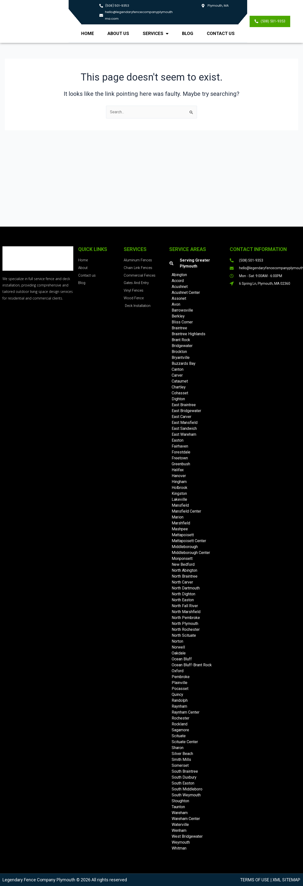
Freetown (180, 458)
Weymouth (181, 842)
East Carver (181, 416)
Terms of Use (254, 879)
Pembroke (181, 676)
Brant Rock (181, 339)
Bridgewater (182, 345)
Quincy (177, 694)
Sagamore (180, 730)
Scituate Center (185, 741)
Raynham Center (185, 712)
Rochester (180, 718)
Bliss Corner (182, 322)
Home (87, 33)
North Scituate (184, 635)
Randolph (180, 700)
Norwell (178, 647)
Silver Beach (182, 753)
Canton (177, 369)
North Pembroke (186, 617)
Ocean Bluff (182, 659)
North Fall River (185, 605)
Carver (177, 375)
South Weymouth (186, 795)
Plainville (179, 682)
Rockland (179, 724)
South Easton (183, 783)
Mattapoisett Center (189, 540)
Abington (179, 274)
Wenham (179, 830)
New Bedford (183, 564)
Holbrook (179, 487)
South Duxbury (184, 777)
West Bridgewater (187, 836)
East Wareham (184, 434)
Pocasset (180, 688)
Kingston (179, 493)
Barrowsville (182, 310)
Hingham (179, 481)
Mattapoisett (183, 535)
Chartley (179, 387)
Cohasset (180, 393)
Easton (177, 440)
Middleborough (185, 546)
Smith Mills (181, 759)
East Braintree (184, 404)
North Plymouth (185, 623)
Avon (176, 304)
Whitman (179, 848)
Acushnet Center (186, 292)
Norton (177, 641)
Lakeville (179, 499)
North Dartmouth (186, 588)
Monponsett (182, 558)
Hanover (179, 475)
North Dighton (183, 594)
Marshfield (181, 523)
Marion (177, 517)
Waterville (180, 824)
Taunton (178, 806)
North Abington (184, 570)
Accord (178, 280)
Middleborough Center (191, 552)
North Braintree (184, 576)
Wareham (180, 812)
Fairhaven (180, 446)
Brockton (179, 351)
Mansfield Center (186, 511)
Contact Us (221, 33)
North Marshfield (186, 611)
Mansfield (180, 505)
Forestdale (181, 452)
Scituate (179, 736)
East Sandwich (184, 428)
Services (155, 33)
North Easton (183, 600)
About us (118, 33)
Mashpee (180, 529)
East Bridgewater (186, 410)
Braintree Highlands (188, 334)
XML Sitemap (286, 879)
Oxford (177, 671)
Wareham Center (186, 818)
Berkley (178, 316)
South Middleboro (187, 789)
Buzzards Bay (184, 363)
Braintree (179, 328)
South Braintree (185, 771)
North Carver (182, 582)
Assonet (179, 298)
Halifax (178, 470)
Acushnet (180, 286)
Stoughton (180, 801)
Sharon (177, 747)
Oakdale (179, 653)
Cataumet (180, 381)
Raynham (179, 706)
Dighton (178, 399)
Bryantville (181, 357)
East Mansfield (184, 422)
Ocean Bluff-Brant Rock (192, 665)
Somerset (180, 765)
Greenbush (181, 464)
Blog (187, 33)
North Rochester (186, 629)
